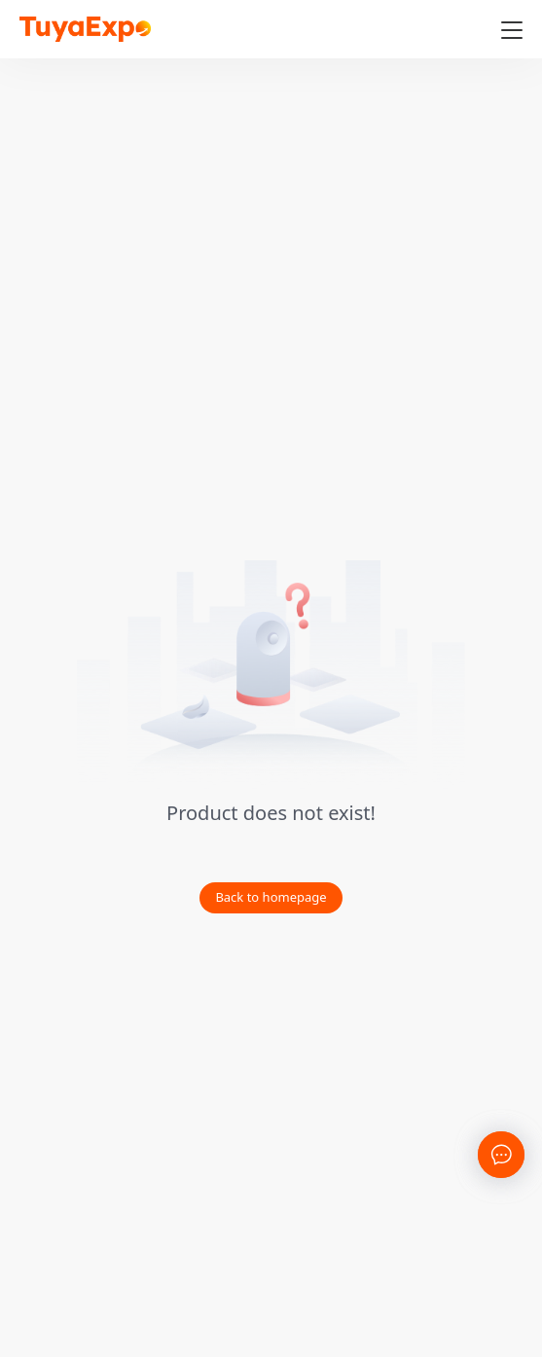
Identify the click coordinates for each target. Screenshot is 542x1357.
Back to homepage (270, 897)
